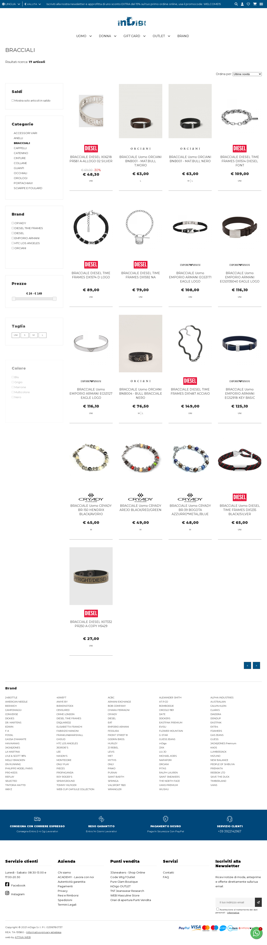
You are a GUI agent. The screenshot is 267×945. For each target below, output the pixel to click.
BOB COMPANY (117, 705)
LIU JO (162, 751)
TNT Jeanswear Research (127, 890)
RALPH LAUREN (168, 772)
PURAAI (112, 772)
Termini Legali (67, 904)
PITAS (162, 768)
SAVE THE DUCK (219, 776)
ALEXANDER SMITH (170, 697)
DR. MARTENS (13, 722)
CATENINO (21, 153)
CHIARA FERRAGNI (119, 710)
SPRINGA (113, 780)
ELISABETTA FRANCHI (69, 726)
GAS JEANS (216, 735)
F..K (7, 730)
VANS (213, 785)
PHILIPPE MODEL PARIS (19, 768)
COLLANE (20, 163)
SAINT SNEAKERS (169, 776)
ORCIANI (164, 764)
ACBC (111, 697)
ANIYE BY (62, 701)
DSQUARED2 (64, 722)
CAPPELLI (20, 148)
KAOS (213, 747)
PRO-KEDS (11, 772)
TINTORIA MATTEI (15, 785)
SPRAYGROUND (66, 780)
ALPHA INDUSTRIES (221, 697)
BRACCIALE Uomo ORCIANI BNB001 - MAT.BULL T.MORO (140, 161)
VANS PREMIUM (168, 785)
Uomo (81, 36)
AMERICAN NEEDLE (16, 701)
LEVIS (111, 751)
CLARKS (215, 710)
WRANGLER (115, 789)
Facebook (18, 885)
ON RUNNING (13, 764)
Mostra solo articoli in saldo (31, 100)
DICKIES (9, 718)
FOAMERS (216, 730)
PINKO (111, 768)
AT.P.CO (163, 701)
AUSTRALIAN (218, 701)
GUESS (214, 739)
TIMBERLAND (218, 780)
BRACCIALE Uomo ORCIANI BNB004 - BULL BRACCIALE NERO (140, 401)
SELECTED (11, 780)
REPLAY (9, 776)
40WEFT (61, 697)
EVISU (162, 726)
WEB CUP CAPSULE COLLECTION (75, 789)
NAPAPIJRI (165, 760)
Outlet (159, 36)
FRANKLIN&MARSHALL (70, 735)
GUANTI (19, 168)
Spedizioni (65, 900)
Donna (105, 36)
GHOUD (61, 739)
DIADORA (215, 714)
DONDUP (215, 718)
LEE (59, 751)
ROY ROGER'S (64, 776)
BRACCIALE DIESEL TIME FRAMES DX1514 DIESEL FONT (239, 161)
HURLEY (112, 743)
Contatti (168, 872)
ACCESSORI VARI (25, 133)
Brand (183, 36)
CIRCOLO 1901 (166, 710)
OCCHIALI (20, 173)
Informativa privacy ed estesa (43, 932)
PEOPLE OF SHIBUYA (222, 764)
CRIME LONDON (65, 714)
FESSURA (113, 730)
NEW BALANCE (219, 760)
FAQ (166, 877)
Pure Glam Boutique (124, 881)
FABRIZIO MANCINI (68, 730)
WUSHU (164, 789)
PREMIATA (216, 768)
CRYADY (112, 714)
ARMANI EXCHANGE (119, 701)
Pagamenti (65, 886)
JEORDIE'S (62, 747)
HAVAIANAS (12, 743)
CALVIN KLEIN (218, 705)
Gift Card (131, 36)
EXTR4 (214, 726)
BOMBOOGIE (166, 705)
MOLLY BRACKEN (15, 760)
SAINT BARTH (116, 776)
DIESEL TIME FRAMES (69, 718)
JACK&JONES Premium (223, 743)
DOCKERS (164, 718)
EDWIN (9, 726)
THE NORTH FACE (169, 780)
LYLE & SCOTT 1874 (15, 755)
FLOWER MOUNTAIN (171, 730)
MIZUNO (215, 755)
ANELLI (18, 138)
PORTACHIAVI (23, 183)
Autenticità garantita (71, 881)
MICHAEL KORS (168, 755)
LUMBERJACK (218, 751)
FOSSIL (9, 735)
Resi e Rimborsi (68, 895)
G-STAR (163, 735)
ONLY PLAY (63, 764)
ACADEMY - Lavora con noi (76, 877)
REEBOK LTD (217, 772)
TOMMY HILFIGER (67, 785)
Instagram (18, 894)
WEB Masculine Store (125, 895)
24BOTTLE (11, 697)
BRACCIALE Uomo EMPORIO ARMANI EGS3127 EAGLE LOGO (90, 401)
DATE (162, 714)
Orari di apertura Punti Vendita (130, 900)
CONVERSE (11, 714)
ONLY (111, 764)
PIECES (61, 768)
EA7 (110, 722)
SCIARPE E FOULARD (28, 188)
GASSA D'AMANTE (15, 739)
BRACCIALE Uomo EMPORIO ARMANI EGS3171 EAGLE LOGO (190, 285)
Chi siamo (64, 872)
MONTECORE (64, 760)
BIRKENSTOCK (65, 705)
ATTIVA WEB (23, 937)
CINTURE (20, 158)
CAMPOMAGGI (13, 710)
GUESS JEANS (167, 739)
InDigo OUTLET (120, 886)
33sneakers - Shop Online (127, 872)
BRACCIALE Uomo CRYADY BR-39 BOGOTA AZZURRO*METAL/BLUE (190, 517)
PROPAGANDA (65, 772)
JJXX (161, 747)
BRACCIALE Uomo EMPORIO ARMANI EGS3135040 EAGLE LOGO (239, 285)
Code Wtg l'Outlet (122, 877)
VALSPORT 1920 (117, 785)
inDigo (162, 743)
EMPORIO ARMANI (118, 726)
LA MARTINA (12, 751)
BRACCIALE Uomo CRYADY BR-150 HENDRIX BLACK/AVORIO (91, 517)
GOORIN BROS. (116, 739)
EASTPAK (216, 722)
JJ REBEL (113, 747)
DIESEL (112, 718)
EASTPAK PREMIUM (170, 722)
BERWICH (11, 705)
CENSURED (63, 710)
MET (110, 755)
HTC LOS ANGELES (67, 743)
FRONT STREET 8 (117, 735)
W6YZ (8, 789)
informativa (233, 912)
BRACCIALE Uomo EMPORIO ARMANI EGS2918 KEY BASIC (240, 401)
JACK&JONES (12, 747)
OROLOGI (20, 178)
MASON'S (62, 755)
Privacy (63, 890)
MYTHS (112, 760)
